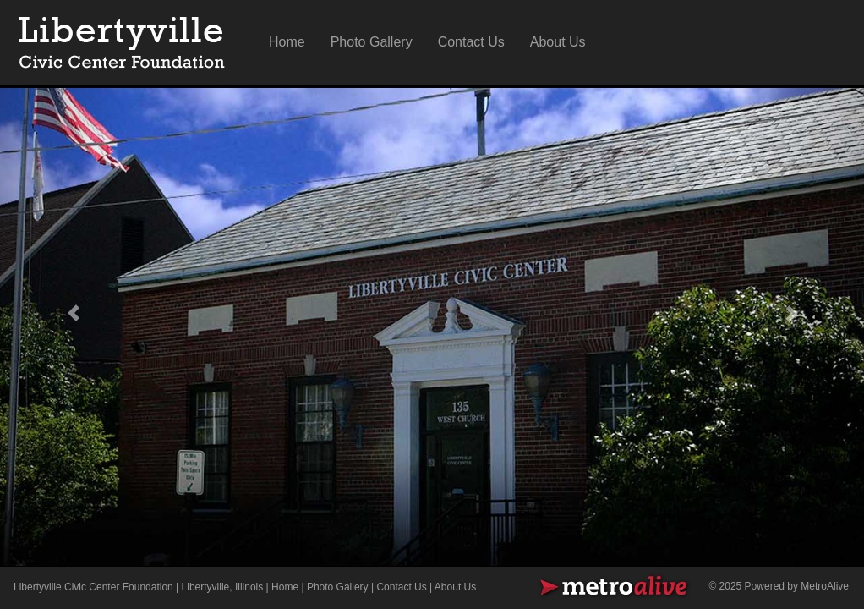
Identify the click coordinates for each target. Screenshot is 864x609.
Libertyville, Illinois (223, 587)
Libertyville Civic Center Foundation (93, 587)
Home (287, 42)
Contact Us (471, 42)
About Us (558, 42)
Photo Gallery (372, 42)
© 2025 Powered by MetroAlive (778, 586)
